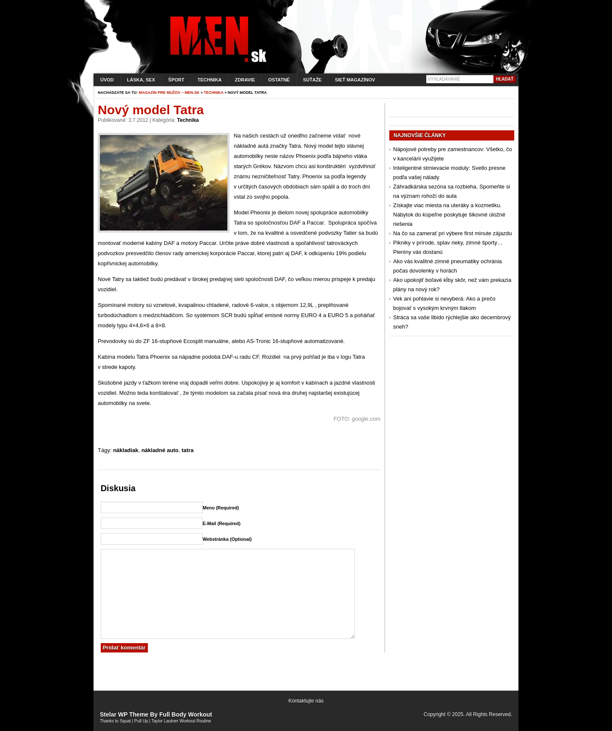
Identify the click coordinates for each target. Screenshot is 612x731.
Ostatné (279, 79)
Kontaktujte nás (306, 701)
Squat (125, 721)
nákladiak (125, 450)
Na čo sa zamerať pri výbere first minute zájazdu (452, 233)
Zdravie (245, 79)
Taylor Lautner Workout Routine (181, 721)
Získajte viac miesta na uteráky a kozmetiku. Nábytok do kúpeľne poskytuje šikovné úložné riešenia (449, 214)
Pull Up (141, 721)
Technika (210, 79)
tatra (187, 450)
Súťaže (312, 79)
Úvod (107, 79)
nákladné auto (160, 450)
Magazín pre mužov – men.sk (169, 92)
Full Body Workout (185, 714)
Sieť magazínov (355, 79)
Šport (176, 79)
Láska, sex (141, 79)
